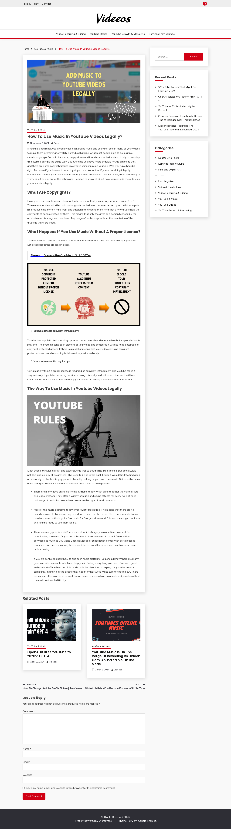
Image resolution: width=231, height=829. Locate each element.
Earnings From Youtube (162, 33)
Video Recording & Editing (71, 33)
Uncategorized (166, 181)
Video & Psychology (169, 187)
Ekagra (57, 143)
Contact (46, 3)
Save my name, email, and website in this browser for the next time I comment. (70, 787)
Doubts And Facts (168, 157)
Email (26, 761)
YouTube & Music (36, 130)
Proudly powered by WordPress (93, 820)
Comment (29, 711)
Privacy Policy (31, 3)
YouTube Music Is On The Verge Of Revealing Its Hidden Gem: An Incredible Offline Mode (116, 658)
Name (27, 748)
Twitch (162, 175)
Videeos (53, 661)
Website (27, 774)
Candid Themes (147, 820)
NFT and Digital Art (169, 169)
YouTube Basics (98, 33)
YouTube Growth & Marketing (128, 33)
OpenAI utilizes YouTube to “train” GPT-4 (49, 654)
